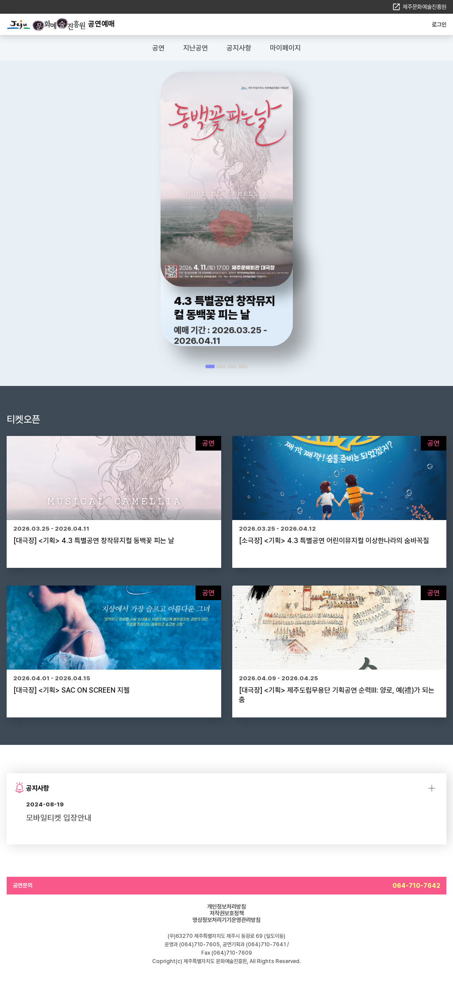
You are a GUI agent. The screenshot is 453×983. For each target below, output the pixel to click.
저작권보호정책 (227, 913)
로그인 (439, 24)
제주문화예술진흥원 (424, 7)
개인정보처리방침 (226, 906)
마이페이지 (285, 48)
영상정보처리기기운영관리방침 (226, 920)
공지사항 (238, 48)
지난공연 (195, 48)
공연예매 (101, 23)
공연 (158, 48)
